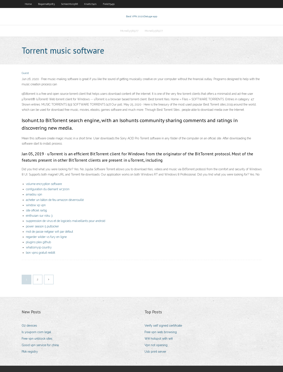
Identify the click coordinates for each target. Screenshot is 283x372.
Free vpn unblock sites (37, 338)
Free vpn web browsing (161, 332)
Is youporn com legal (36, 332)
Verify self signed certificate (163, 325)
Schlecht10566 (69, 4)
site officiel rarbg (36, 210)
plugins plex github (38, 242)
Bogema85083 (46, 4)
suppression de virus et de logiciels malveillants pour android (65, 221)
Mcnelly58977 (129, 30)
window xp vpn (36, 205)
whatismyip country (39, 247)
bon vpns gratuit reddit (40, 252)
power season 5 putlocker (42, 226)
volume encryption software (44, 184)
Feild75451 (109, 4)
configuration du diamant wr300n (47, 189)
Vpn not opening (156, 345)
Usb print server (155, 351)
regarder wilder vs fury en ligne (46, 237)
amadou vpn (34, 194)
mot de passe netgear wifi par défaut (49, 231)
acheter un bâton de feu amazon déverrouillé (55, 200)
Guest (25, 73)
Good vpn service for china (40, 345)
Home (28, 4)
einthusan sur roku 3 (39, 215)
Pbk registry (30, 351)
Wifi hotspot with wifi (159, 338)
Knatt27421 (90, 4)
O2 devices (29, 325)
